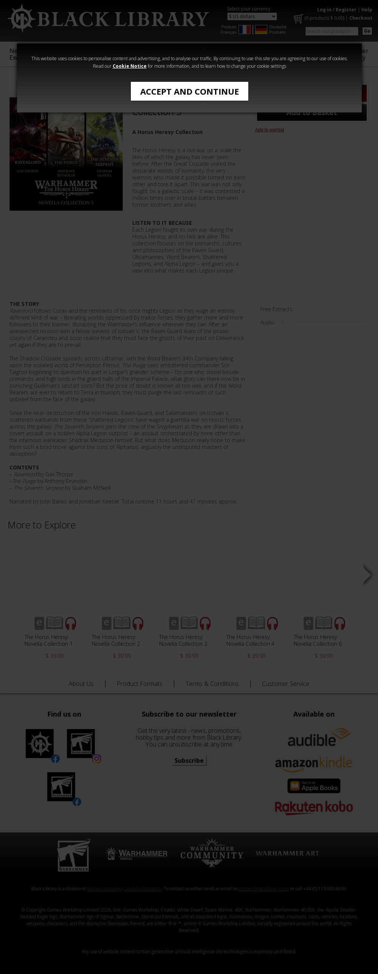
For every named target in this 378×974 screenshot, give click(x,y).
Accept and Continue (189, 91)
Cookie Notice (130, 66)
